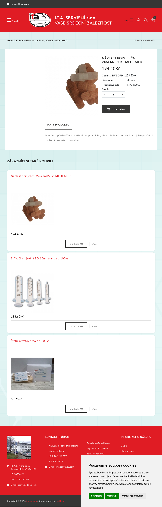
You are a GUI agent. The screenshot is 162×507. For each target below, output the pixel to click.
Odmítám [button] (112, 495)
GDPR (124, 446)
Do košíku (116, 109)
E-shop (138, 40)
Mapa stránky (127, 451)
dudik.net (61, 501)
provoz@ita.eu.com (27, 485)
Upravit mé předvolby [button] (132, 495)
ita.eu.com (31, 501)
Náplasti (150, 40)
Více (94, 243)
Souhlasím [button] (96, 495)
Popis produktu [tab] (58, 124)
